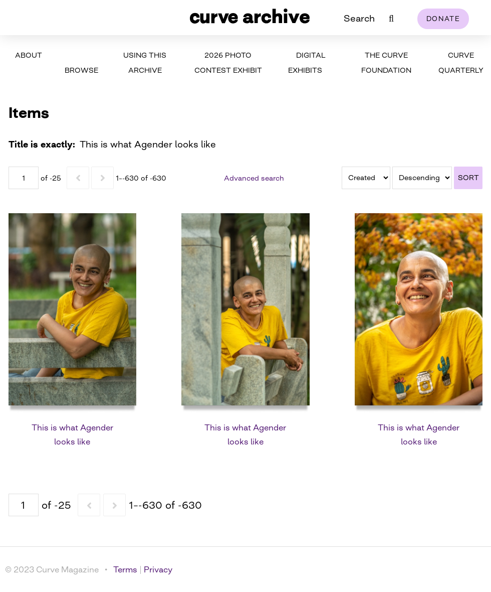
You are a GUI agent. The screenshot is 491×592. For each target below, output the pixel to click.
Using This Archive (144, 62)
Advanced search (254, 178)
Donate (443, 19)
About (28, 55)
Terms (125, 569)
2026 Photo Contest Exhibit (228, 62)
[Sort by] (366, 178)
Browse (81, 70)
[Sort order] (422, 178)
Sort (468, 177)
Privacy (158, 569)
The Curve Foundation (386, 62)
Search (359, 18)
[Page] (24, 178)
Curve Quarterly (460, 62)
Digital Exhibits (306, 62)
